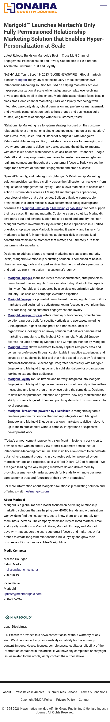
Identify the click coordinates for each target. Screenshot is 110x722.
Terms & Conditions (94, 692)
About (7, 692)
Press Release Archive (29, 692)
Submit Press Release (62, 692)
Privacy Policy (65, 699)
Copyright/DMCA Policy (36, 699)
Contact (84, 699)
